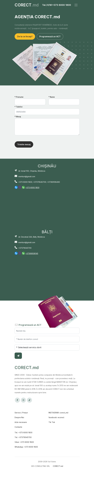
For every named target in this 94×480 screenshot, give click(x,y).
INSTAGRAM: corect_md (58, 413)
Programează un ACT (50, 36)
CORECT (27, 5)
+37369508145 (32, 253)
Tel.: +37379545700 (23, 437)
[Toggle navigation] (76, 5)
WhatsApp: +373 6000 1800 (26, 447)
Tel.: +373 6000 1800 (23, 432)
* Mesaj (18, 117)
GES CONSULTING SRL (40, 466)
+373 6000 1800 (61, 5)
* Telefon (19, 107)
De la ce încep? (24, 36)
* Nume (52, 97)
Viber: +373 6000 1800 (24, 442)
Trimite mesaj (24, 144)
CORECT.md (58, 466)
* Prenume (19, 97)
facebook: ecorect (56, 417)
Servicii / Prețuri (21, 413)
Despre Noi (19, 417)
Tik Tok (52, 422)
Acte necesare (21, 422)
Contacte (18, 427)
